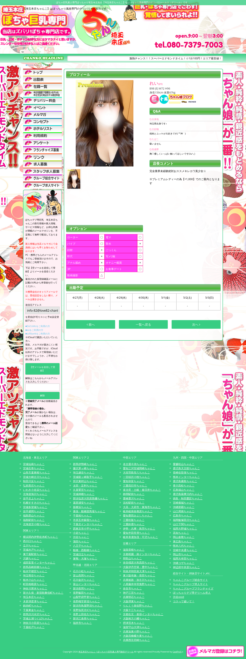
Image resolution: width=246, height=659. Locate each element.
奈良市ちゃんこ (132, 588)
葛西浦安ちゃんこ (84, 502)
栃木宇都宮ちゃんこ (35, 571)
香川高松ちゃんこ (183, 485)
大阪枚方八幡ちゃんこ (136, 618)
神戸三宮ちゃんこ (134, 592)
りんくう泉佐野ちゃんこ (138, 605)
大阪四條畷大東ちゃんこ (138, 635)
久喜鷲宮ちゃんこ (84, 490)
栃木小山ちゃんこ (34, 580)
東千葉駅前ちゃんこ (35, 554)
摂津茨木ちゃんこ (134, 623)
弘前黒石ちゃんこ (34, 485)
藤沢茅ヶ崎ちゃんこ (85, 468)
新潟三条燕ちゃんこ (85, 618)
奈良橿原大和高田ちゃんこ (139, 562)
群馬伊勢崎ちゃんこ (85, 464)
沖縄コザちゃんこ (183, 563)
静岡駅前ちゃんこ (134, 494)
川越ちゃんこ (31, 558)
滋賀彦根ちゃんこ (134, 549)
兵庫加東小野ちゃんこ (136, 631)
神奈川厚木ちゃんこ (35, 588)
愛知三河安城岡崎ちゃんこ (139, 468)
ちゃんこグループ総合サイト (190, 580)
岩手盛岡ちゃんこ (34, 511)
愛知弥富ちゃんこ (134, 481)
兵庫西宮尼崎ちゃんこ (136, 640)
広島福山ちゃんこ (183, 490)
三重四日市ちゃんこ (135, 485)
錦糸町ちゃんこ (32, 605)
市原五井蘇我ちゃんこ (86, 520)
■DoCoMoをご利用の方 (37, 326)
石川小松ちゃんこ (84, 571)
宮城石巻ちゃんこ (34, 468)
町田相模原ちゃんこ (35, 584)
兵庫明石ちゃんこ (134, 597)
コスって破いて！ (183, 601)
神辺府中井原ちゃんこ (186, 567)
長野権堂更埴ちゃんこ (86, 601)
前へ (91, 324)
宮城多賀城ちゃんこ (35, 507)
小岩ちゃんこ (81, 533)
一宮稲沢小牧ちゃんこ (136, 477)
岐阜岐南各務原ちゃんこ (138, 511)
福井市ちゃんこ (82, 623)
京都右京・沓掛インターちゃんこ (143, 614)
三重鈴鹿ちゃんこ (134, 524)
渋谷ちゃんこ (81, 537)
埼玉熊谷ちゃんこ (34, 575)
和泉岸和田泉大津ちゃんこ (139, 571)
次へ (196, 324)
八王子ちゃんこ (82, 545)
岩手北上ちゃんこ (34, 498)
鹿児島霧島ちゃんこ (185, 481)
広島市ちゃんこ (182, 515)
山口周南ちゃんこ (183, 511)
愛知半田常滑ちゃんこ (136, 533)
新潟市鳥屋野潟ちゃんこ (88, 605)
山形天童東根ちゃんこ (36, 472)
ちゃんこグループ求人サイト (190, 584)
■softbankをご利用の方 (37, 333)
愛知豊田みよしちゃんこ (138, 515)
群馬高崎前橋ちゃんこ (36, 567)
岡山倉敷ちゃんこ (183, 537)
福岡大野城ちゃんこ (185, 528)
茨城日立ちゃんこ (84, 554)
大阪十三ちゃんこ (134, 610)
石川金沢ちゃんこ (84, 580)
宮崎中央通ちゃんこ (185, 550)
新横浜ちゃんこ (82, 507)
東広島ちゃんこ (182, 541)
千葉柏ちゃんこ (82, 515)
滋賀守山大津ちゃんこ (136, 627)
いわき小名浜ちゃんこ (36, 490)
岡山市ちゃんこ (182, 554)
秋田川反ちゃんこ (34, 481)
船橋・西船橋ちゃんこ (86, 550)
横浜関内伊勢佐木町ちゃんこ (40, 537)
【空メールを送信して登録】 (42, 368)
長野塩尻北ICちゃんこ (86, 610)
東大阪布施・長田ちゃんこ (139, 575)
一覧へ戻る (143, 324)
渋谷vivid (178, 597)
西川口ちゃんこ (32, 541)
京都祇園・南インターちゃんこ (142, 554)
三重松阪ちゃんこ (134, 520)
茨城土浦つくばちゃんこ (38, 618)
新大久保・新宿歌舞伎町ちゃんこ (43, 592)
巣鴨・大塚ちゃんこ (85, 558)
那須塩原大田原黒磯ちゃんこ (90, 498)
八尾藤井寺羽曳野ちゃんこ (139, 584)
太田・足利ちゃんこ (85, 485)
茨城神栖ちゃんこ (84, 494)
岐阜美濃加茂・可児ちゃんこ (140, 537)
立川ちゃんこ (31, 545)
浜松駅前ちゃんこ (134, 502)
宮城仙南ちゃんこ (34, 464)
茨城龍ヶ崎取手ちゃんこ (88, 477)
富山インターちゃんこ (86, 584)
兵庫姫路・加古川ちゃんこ (139, 580)
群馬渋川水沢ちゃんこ (36, 614)
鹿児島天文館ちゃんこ (186, 468)
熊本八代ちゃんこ (183, 545)
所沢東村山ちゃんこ (85, 481)
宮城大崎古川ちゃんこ (36, 477)
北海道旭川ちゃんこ (35, 494)
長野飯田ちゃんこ (84, 592)
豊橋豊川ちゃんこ (134, 498)
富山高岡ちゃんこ (84, 575)
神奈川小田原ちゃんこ (36, 623)
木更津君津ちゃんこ (35, 601)
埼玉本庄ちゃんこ (34, 597)
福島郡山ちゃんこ (34, 515)
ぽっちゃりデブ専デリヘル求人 (192, 592)
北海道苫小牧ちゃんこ (36, 524)
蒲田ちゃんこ (81, 541)
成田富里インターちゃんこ (39, 562)
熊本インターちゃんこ (186, 477)
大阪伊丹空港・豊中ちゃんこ (140, 567)
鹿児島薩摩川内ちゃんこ (188, 494)
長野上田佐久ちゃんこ (86, 614)
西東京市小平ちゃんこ (86, 528)
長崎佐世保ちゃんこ (185, 472)
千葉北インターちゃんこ (88, 524)
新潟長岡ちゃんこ (84, 588)
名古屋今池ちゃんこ (135, 464)
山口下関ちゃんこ (183, 524)
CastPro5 (177, 651)
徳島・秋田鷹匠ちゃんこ (188, 498)
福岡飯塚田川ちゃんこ (186, 520)
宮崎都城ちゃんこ (183, 502)
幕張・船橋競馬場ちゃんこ (89, 511)
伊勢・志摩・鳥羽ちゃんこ (139, 528)
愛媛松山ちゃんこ (183, 464)
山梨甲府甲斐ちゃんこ (86, 597)
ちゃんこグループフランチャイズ (193, 588)
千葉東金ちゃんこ (34, 610)
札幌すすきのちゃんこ (36, 502)
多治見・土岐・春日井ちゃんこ (142, 490)
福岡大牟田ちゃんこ (185, 558)
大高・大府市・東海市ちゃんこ (142, 507)
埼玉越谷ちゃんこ (84, 472)
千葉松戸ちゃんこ (34, 627)
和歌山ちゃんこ (132, 558)
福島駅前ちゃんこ (34, 520)
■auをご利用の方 (34, 330)
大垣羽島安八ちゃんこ (136, 472)
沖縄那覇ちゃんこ (183, 507)
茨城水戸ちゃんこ (34, 549)
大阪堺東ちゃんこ (134, 601)
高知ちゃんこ (181, 533)
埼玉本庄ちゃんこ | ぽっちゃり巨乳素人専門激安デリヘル (106, 651)
